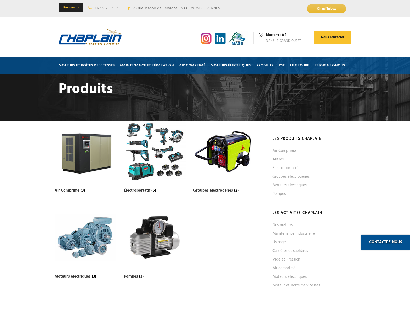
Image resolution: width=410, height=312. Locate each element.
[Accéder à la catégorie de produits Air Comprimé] (85, 158)
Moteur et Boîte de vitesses (296, 285)
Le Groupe (299, 65)
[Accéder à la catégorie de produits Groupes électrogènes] (224, 158)
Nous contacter (332, 37)
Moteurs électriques (230, 65)
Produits (265, 65)
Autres (278, 159)
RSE (282, 65)
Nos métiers (282, 225)
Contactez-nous (385, 242)
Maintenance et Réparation (147, 65)
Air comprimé (192, 65)
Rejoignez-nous (330, 65)
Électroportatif (285, 168)
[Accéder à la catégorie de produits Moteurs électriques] (85, 244)
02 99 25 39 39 (107, 8)
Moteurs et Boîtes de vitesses (87, 65)
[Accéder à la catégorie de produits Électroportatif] (155, 158)
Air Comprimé (284, 151)
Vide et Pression (286, 259)
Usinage (279, 242)
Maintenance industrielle (293, 233)
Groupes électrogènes (291, 177)
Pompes (279, 194)
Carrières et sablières (290, 251)
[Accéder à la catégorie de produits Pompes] (155, 244)
